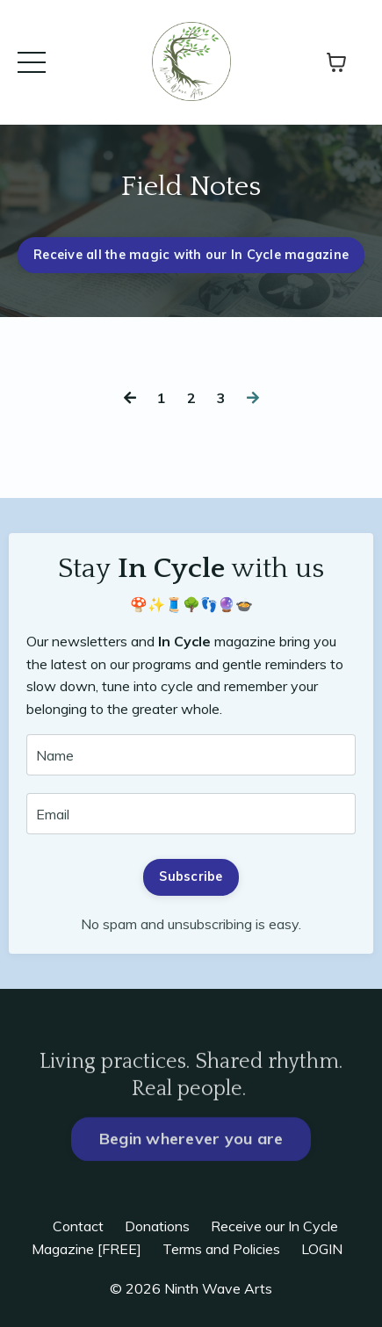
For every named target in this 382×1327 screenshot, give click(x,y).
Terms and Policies (221, 1249)
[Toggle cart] (336, 62)
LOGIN (321, 1249)
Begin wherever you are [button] (191, 1168)
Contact (78, 1226)
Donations (157, 1226)
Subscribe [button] (190, 876)
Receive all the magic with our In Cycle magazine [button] (191, 255)
